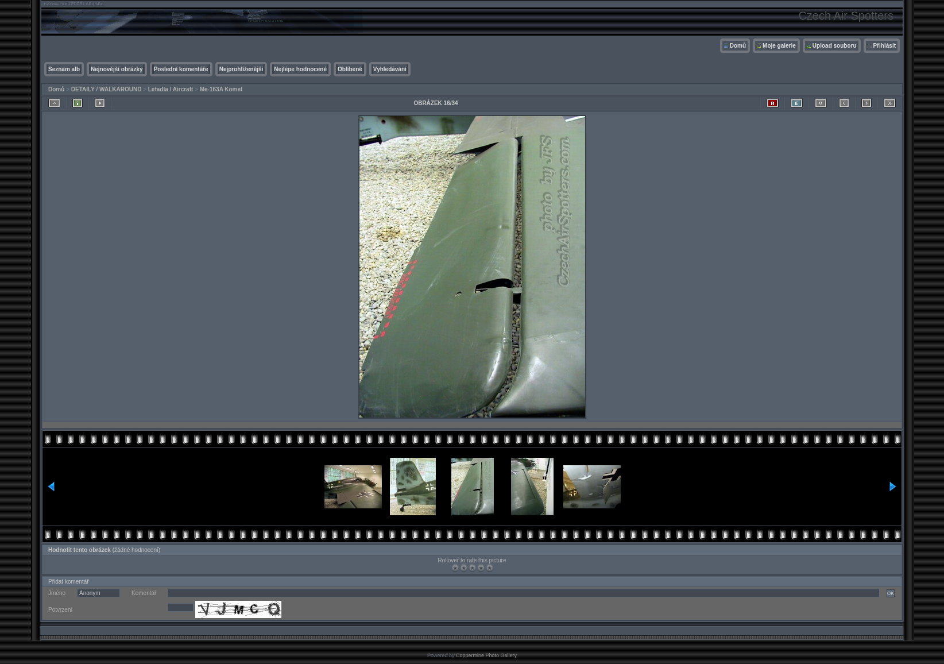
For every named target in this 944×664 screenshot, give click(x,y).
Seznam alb (64, 69)
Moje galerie (779, 46)
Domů (738, 46)
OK (890, 593)
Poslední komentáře (181, 69)
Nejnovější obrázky (117, 69)
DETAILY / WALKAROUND (106, 89)
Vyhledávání (390, 69)
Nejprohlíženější (241, 69)
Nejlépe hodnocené (300, 69)
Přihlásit (884, 46)
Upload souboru (835, 46)
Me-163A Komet (221, 89)
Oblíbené (350, 69)
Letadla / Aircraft (171, 89)
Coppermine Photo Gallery (486, 655)
